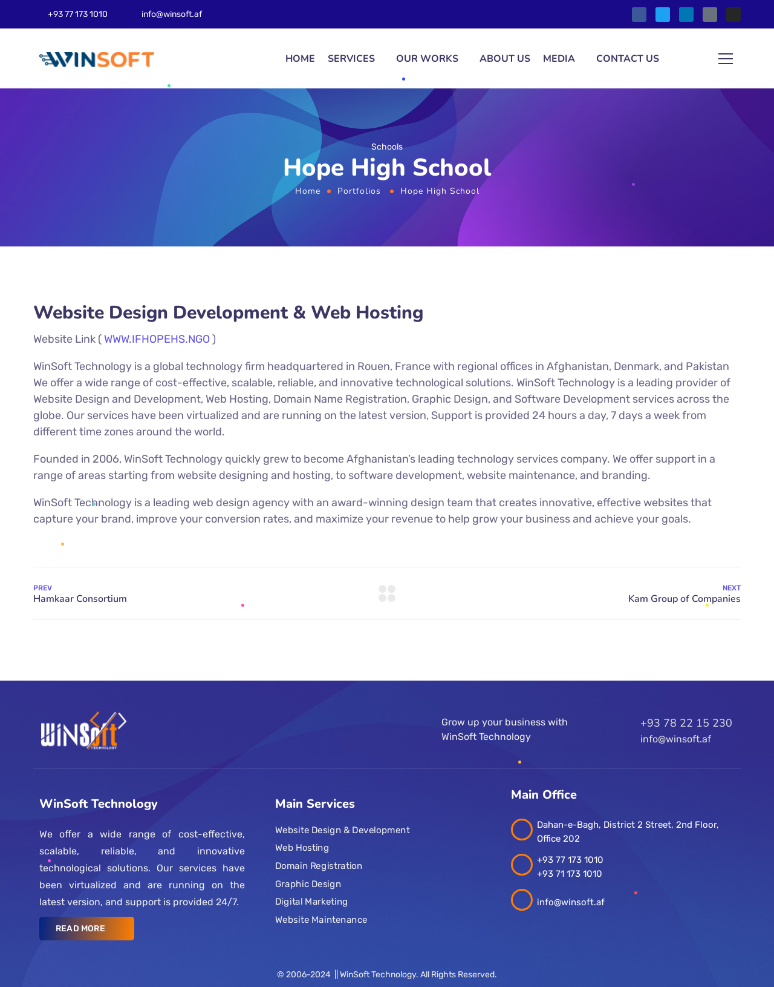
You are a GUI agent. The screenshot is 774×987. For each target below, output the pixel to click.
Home (300, 58)
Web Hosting (302, 847)
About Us (505, 58)
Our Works (427, 58)
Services (351, 58)
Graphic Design (308, 884)
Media (559, 58)
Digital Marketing (311, 901)
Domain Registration (318, 865)
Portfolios (359, 191)
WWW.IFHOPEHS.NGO (157, 339)
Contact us (627, 58)
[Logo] (96, 59)
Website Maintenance (321, 919)
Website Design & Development (342, 830)
